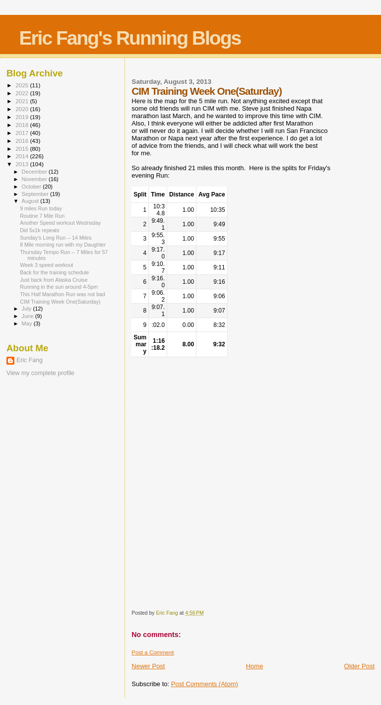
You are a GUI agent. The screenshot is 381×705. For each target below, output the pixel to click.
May (28, 323)
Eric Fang (29, 360)
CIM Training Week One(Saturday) (60, 302)
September (36, 194)
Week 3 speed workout (46, 265)
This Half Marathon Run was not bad (62, 294)
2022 (22, 93)
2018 (22, 125)
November (35, 179)
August (31, 201)
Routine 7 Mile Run (42, 216)
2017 (22, 132)
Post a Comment (152, 652)
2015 (22, 148)
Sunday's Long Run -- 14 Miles (55, 238)
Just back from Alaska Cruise (53, 280)
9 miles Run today (41, 208)
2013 (22, 164)
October (32, 187)
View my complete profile (40, 373)
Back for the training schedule (54, 272)
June (28, 316)
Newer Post (148, 666)
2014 (22, 156)
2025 (22, 85)
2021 (22, 101)
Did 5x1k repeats (39, 230)
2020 (22, 109)
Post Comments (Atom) (204, 684)
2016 (22, 140)
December (35, 172)
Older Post (359, 666)
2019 (22, 117)
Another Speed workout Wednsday (60, 223)
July (27, 309)
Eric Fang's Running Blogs (130, 38)
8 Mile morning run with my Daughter (63, 245)
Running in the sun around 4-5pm (59, 287)
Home (254, 666)
